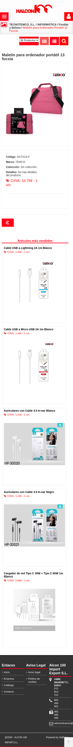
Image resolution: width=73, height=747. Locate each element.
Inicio (7, 672)
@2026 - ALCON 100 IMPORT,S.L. (16, 740)
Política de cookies (34, 680)
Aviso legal (34, 672)
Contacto (9, 691)
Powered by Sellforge (57, 737)
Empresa (9, 678)
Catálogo (9, 685)
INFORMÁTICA (46, 24)
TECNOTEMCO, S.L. (22, 24)
